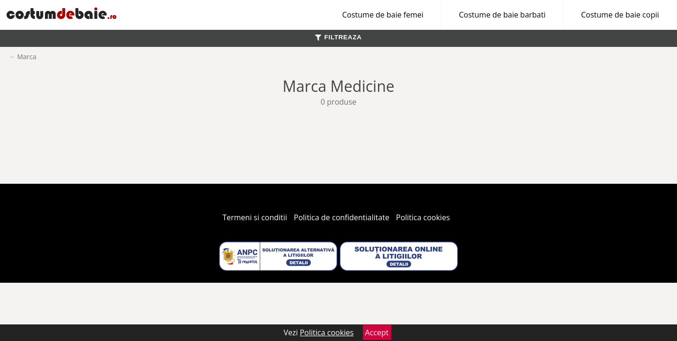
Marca (26, 56)
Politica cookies (423, 217)
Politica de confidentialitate (341, 217)
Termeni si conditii (254, 217)
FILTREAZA (338, 37)
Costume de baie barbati (502, 14)
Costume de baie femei (382, 14)
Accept (377, 332)
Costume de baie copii (620, 14)
